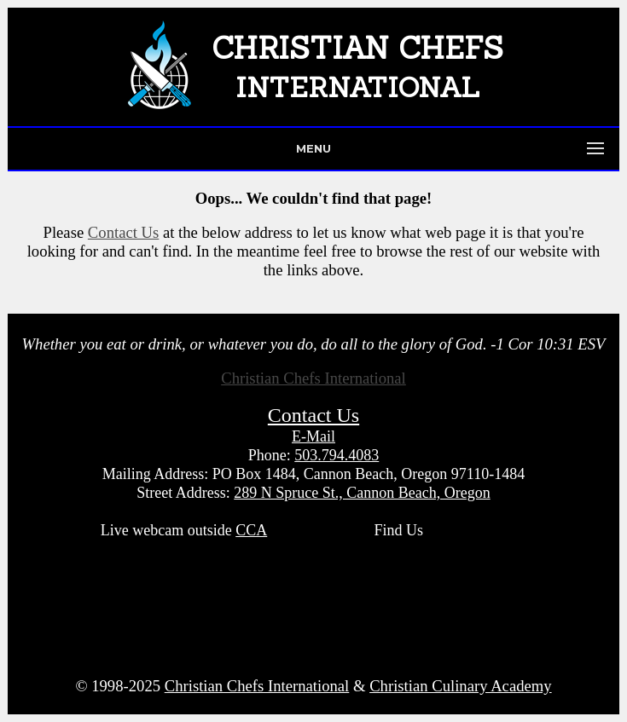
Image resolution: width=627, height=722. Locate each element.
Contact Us (123, 232)
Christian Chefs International (313, 378)
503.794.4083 (336, 455)
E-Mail (313, 436)
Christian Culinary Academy (460, 686)
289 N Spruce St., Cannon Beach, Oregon (362, 492)
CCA (251, 530)
